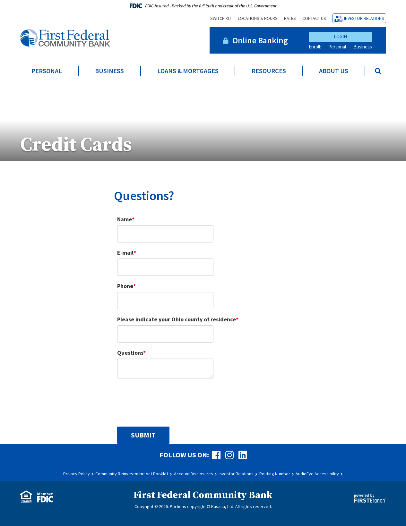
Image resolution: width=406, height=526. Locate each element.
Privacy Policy (76, 474)
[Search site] (378, 71)
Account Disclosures (193, 474)
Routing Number (274, 474)
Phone (125, 286)
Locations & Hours (258, 18)
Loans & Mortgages (188, 71)
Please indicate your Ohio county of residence (176, 319)
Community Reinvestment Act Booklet (131, 474)
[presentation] (166, 398)
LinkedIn (242, 455)
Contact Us (314, 18)
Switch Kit (220, 18)
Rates (290, 18)
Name (124, 219)
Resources (269, 71)
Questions (130, 352)
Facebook (216, 455)
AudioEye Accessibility (317, 474)
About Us (333, 71)
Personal (337, 47)
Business (362, 47)
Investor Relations (364, 18)
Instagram (229, 455)
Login (340, 36)
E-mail (125, 252)
